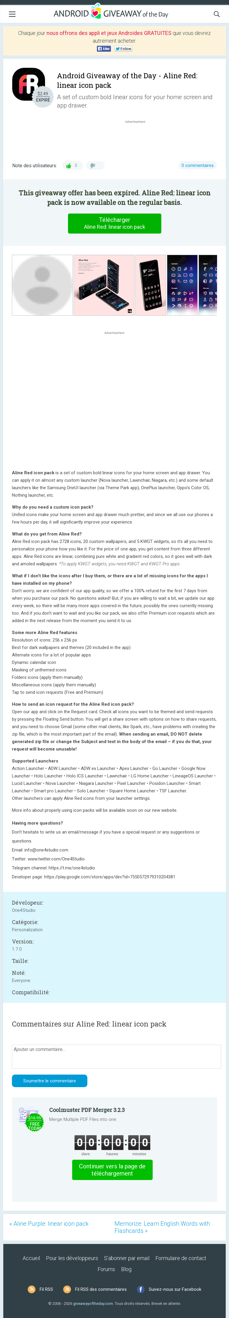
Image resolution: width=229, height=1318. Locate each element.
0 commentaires (198, 165)
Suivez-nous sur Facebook (175, 1289)
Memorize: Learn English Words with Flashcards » (162, 1227)
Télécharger (114, 223)
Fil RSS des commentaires (101, 1289)
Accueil (31, 1258)
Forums (106, 1269)
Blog (126, 1269)
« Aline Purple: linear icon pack (49, 1223)
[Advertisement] (138, 139)
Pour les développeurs (72, 1258)
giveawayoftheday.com (93, 1303)
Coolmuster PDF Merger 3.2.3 (87, 1109)
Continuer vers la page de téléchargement (112, 1170)
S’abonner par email (126, 1258)
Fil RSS (46, 1289)
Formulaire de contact (180, 1258)
